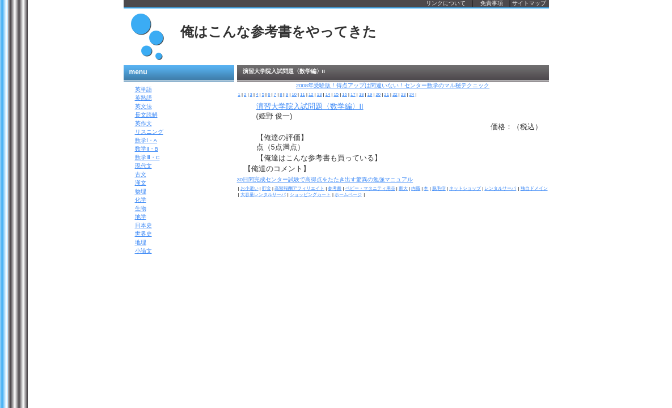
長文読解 (146, 115)
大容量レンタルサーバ (263, 194)
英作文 (143, 123)
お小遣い (249, 188)
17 (353, 94)
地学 (140, 217)
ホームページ (348, 194)
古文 (140, 174)
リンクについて (446, 3)
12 (311, 94)
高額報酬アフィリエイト (299, 188)
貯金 (266, 188)
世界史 (143, 234)
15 (336, 94)
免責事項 (491, 3)
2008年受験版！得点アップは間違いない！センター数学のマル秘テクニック (392, 85)
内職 (415, 188)
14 (328, 94)
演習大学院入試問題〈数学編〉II (310, 106)
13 (319, 94)
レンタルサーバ (500, 188)
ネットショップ (465, 188)
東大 (403, 188)
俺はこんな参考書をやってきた (278, 31)
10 (294, 94)
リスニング (149, 132)
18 (361, 94)
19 (370, 94)
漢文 (140, 183)
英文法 (143, 106)
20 (378, 94)
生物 (140, 208)
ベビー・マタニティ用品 (370, 188)
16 (344, 94)
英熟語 (143, 98)
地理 (140, 242)
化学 (140, 200)
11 (302, 94)
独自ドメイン (534, 188)
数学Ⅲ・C (147, 157)
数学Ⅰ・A (146, 140)
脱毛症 (439, 188)
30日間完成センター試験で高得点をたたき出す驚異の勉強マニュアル (325, 179)
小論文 (143, 251)
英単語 (143, 89)
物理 (140, 191)
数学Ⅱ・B (146, 149)
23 (403, 94)
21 (386, 94)
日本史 (143, 225)
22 (395, 94)
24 (412, 94)
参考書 (334, 188)
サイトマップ (529, 3)
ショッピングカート (310, 194)
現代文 (143, 166)
